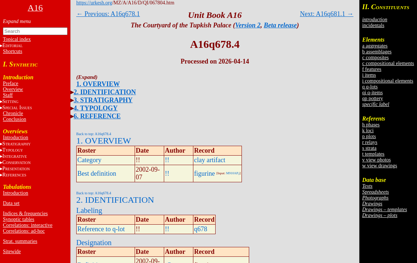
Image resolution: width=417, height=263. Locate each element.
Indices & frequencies (25, 213)
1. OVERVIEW (98, 84)
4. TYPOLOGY (96, 108)
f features (371, 69)
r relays (370, 142)
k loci (368, 130)
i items (369, 75)
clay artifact (209, 160)
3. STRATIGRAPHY (103, 100)
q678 (200, 229)
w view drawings (379, 165)
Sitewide (12, 251)
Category (89, 160)
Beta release (280, 25)
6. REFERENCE (97, 116)
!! (167, 160)
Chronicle (13, 113)
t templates (373, 154)
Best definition (96, 173)
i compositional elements (387, 81)
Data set (11, 203)
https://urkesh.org (94, 2)
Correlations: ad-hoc (24, 231)
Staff (8, 95)
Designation (94, 243)
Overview (13, 89)
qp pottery (372, 98)
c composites (375, 57)
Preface (10, 83)
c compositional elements (388, 63)
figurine (204, 173)
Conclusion (14, 119)
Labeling (89, 210)
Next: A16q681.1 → (327, 14)
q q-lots (370, 86)
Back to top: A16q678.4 (93, 134)
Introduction (15, 137)
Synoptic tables (18, 219)
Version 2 (248, 25)
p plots (369, 136)
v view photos (376, 160)
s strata (369, 148)
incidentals (373, 25)
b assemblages (376, 51)
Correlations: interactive (28, 225)
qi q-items (372, 92)
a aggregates (375, 46)
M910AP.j (233, 173)
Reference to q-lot (101, 229)
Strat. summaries (20, 241)
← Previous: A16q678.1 (108, 14)
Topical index (17, 39)
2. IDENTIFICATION (105, 92)
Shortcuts (12, 51)
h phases (371, 124)
